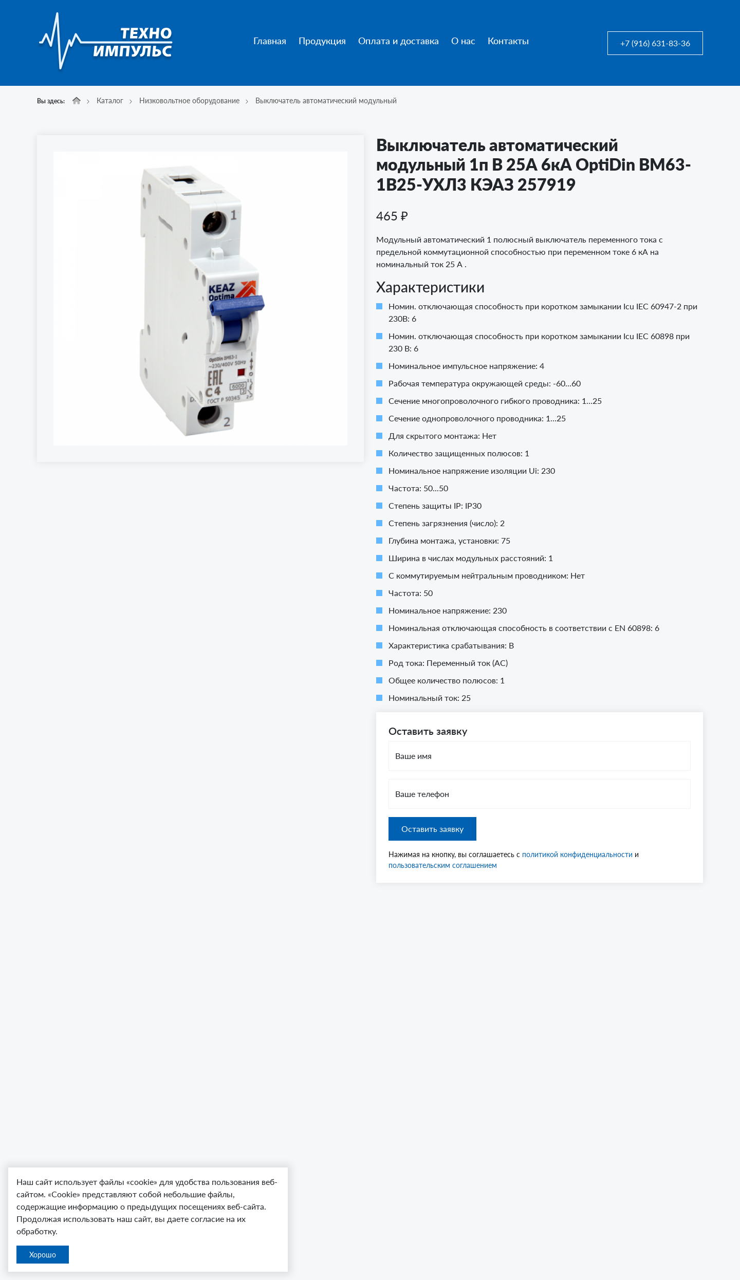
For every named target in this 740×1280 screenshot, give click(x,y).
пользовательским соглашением (442, 865)
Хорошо (42, 1254)
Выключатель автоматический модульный (326, 100)
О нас (463, 40)
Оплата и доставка (398, 40)
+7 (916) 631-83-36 (655, 43)
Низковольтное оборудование (189, 100)
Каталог (110, 100)
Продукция (322, 40)
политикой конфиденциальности (577, 854)
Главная (269, 40)
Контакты (508, 40)
